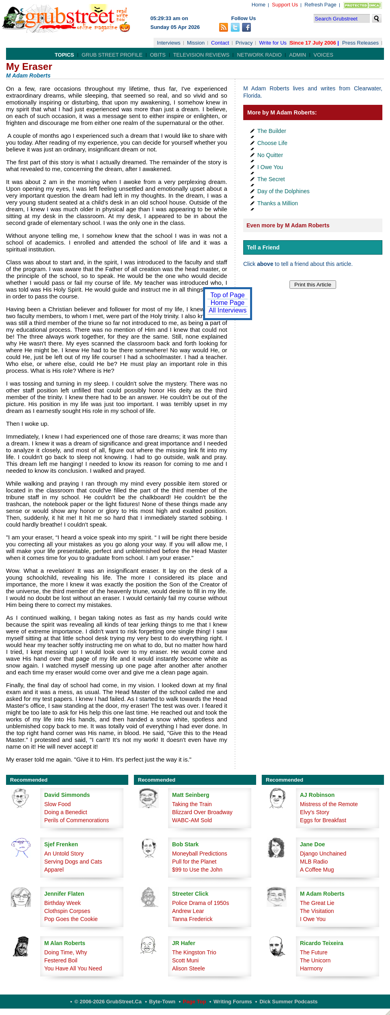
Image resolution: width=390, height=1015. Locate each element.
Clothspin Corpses (67, 911)
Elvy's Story (314, 812)
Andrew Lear (188, 911)
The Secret (271, 179)
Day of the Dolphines (283, 191)
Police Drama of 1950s (200, 903)
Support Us (285, 5)
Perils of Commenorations (76, 820)
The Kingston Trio (194, 952)
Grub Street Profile (112, 55)
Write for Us (272, 43)
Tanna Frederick (192, 919)
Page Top (194, 1002)
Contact (220, 43)
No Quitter (270, 155)
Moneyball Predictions (199, 853)
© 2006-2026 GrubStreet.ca (108, 1002)
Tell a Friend (263, 247)
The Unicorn (315, 960)
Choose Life (272, 143)
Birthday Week (62, 903)
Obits (158, 55)
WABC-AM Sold (192, 820)
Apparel (54, 869)
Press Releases (360, 43)
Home (259, 5)
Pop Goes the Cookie (71, 919)
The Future (313, 952)
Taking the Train (192, 804)
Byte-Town (162, 1002)
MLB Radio (314, 861)
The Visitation (317, 911)
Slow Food (57, 804)
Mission (196, 43)
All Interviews (227, 310)
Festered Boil (60, 960)
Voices (323, 55)
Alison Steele (188, 968)
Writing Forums (232, 1002)
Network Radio (259, 55)
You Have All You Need (73, 968)
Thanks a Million (277, 203)
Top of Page (227, 295)
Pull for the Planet (194, 861)
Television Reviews (201, 55)
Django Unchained (323, 853)
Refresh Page (320, 5)
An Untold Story (64, 853)
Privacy (244, 43)
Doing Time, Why (65, 952)
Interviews (169, 43)
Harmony (311, 968)
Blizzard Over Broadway (202, 812)
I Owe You (270, 167)
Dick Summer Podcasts (288, 1002)
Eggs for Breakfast (323, 820)
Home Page (228, 302)
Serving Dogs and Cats (73, 861)
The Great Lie (317, 903)
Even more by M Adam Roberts (287, 225)
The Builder (271, 131)
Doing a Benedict (65, 812)
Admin (297, 55)
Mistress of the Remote (329, 804)
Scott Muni (185, 960)
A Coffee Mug (317, 869)
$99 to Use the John (197, 869)
